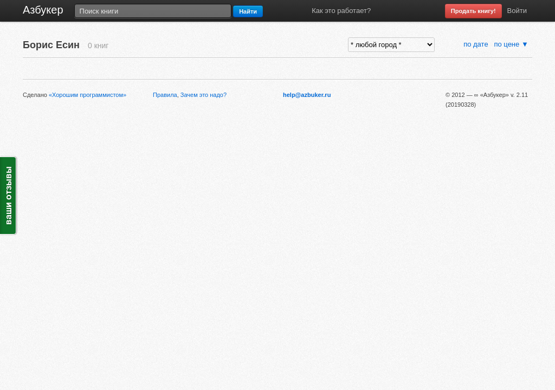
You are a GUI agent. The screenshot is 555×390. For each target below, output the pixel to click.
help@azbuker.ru (307, 95)
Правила (165, 95)
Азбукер (43, 10)
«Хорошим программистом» (87, 95)
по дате (476, 44)
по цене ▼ (511, 44)
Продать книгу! (473, 11)
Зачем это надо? (203, 95)
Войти (517, 10)
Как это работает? (341, 10)
